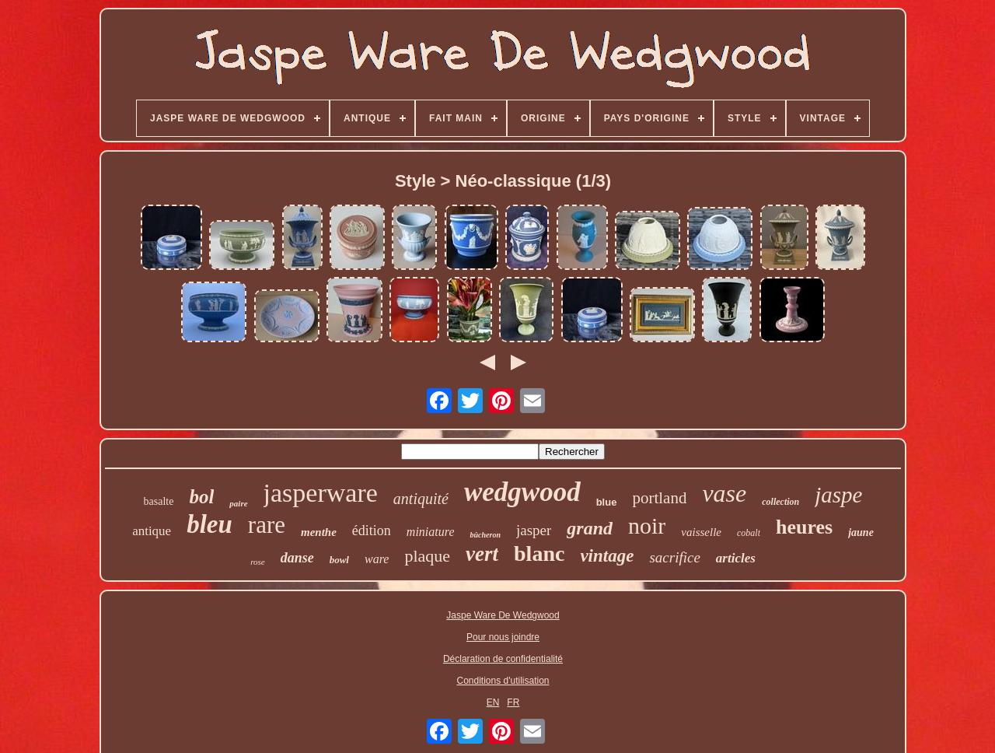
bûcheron (485, 535)
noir (646, 525)
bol (201, 496)
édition (371, 530)
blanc (539, 553)
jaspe (838, 494)
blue (606, 502)
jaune (861, 532)
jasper (533, 530)
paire (238, 503)
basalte (159, 501)
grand (590, 528)
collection (780, 501)
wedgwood (522, 492)
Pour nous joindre (502, 637)
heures (804, 527)
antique (151, 531)
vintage (607, 556)
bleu (209, 524)
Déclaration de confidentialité (503, 658)
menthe (319, 532)
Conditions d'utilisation (502, 680)
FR (513, 702)
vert (482, 554)
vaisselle (701, 532)
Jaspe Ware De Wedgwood (502, 615)
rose (257, 561)
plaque (427, 556)
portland (659, 498)
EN (493, 702)
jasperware (321, 492)
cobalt (748, 532)
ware (377, 559)
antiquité (421, 498)
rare (266, 524)
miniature (431, 531)
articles (736, 558)
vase (724, 493)
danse (297, 558)
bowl (339, 560)
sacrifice (674, 557)
